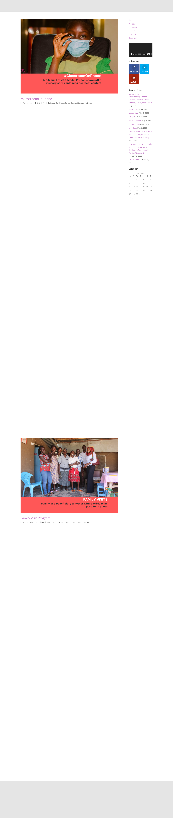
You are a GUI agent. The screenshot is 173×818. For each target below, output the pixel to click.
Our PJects (60, 103)
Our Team (133, 27)
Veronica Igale (134, 124)
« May (131, 197)
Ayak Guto (133, 128)
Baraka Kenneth (135, 120)
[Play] (132, 54)
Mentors (133, 34)
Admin (25, 103)
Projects (132, 24)
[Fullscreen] (150, 54)
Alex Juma (132, 117)
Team (132, 30)
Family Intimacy (49, 103)
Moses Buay (134, 113)
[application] (140, 50)
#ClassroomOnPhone (36, 99)
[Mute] (147, 54)
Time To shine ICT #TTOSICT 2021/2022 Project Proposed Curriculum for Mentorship (140, 135)
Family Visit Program (35, 518)
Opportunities (134, 38)
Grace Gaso (133, 109)
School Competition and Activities (78, 103)
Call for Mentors (135, 159)
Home (131, 20)
